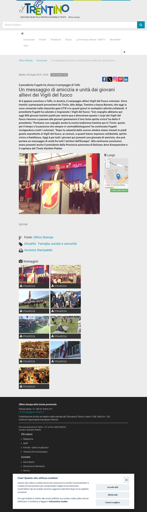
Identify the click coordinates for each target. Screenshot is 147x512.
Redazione (28, 439)
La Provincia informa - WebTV (90, 39)
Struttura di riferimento (34, 466)
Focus (68, 39)
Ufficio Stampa (26, 60)
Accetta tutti (112, 487)
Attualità (30, 243)
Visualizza (27, 285)
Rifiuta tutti (112, 495)
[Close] (126, 480)
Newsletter (115, 39)
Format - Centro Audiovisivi (36, 447)
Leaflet (107, 185)
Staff (25, 443)
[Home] (22, 33)
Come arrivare (119, 190)
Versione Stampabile (38, 250)
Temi (25, 45)
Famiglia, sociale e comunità (57, 243)
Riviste (42, 39)
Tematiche (55, 39)
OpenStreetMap (119, 185)
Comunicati (29, 39)
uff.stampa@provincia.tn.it (31, 412)
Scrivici (26, 470)
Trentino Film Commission (35, 452)
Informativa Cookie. (58, 501)
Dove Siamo (28, 462)
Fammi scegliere (112, 502)
